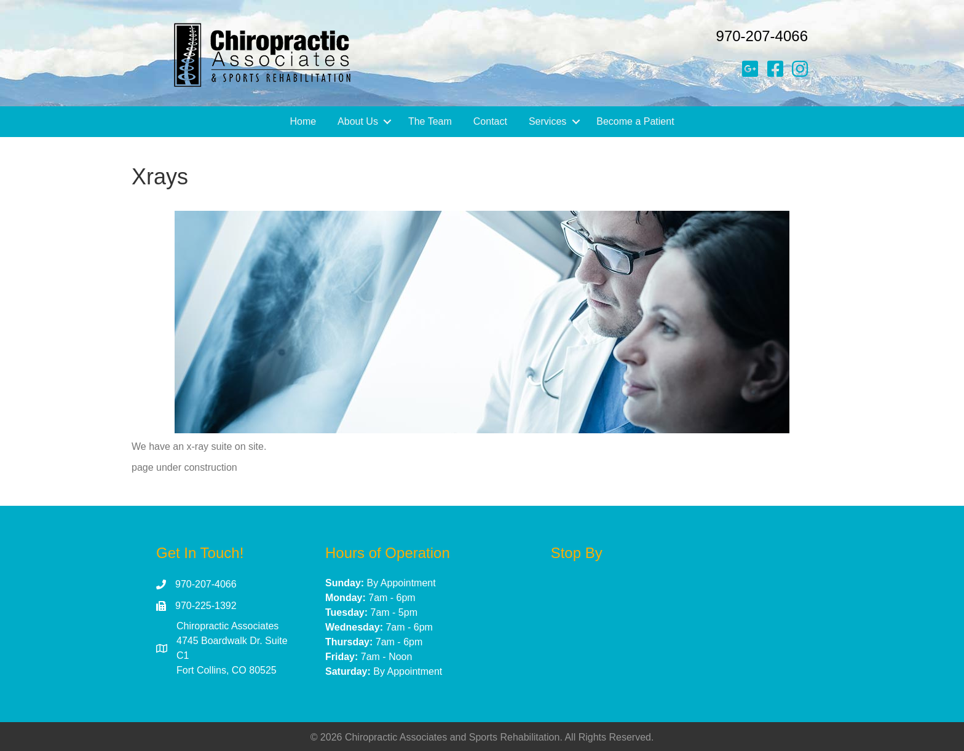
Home (303, 121)
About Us (358, 121)
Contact (490, 121)
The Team (430, 121)
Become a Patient (635, 121)
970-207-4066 (762, 36)
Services (547, 121)
